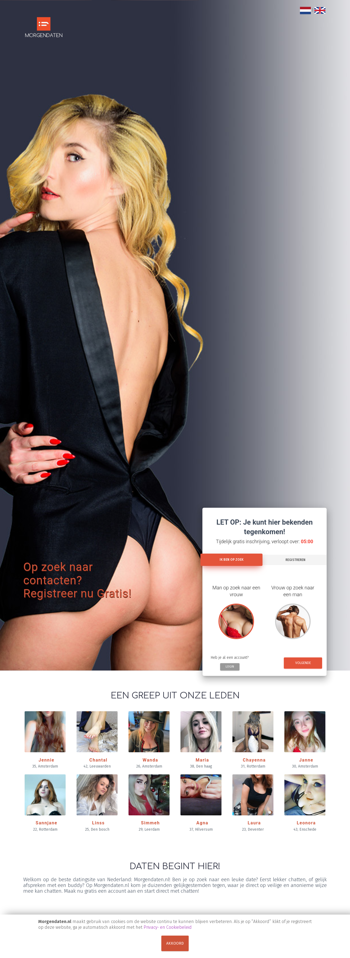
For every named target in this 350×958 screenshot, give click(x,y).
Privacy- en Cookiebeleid (168, 927)
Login (230, 666)
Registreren (295, 560)
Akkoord (175, 943)
